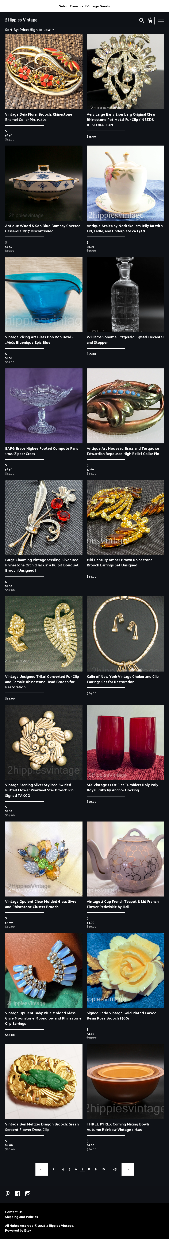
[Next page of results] (128, 1169)
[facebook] (18, 1194)
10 (103, 1169)
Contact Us (14, 1212)
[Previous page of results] (41, 1169)
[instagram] (27, 1194)
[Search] (142, 21)
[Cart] (150, 21)
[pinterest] (8, 1194)
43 (115, 1169)
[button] (36, 29)
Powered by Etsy (18, 1230)
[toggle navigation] (161, 19)
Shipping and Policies (21, 1216)
